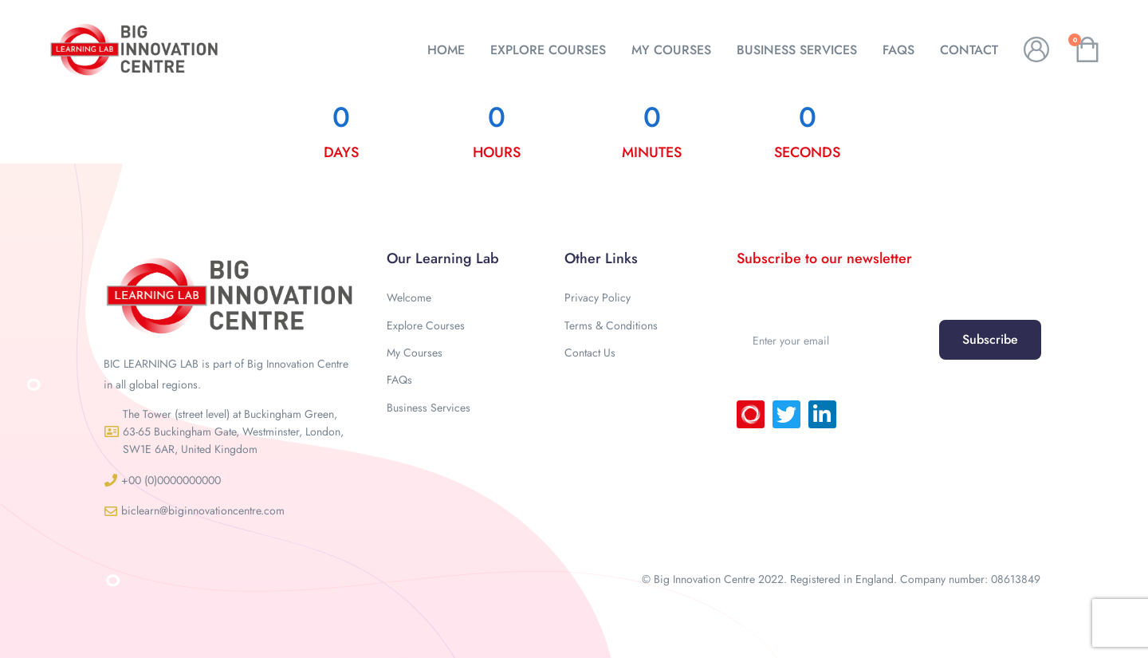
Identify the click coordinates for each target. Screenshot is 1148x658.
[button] (229, 431)
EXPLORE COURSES (548, 50)
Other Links (601, 258)
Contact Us (589, 353)
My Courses (414, 353)
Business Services (428, 408)
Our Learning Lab (443, 258)
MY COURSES (671, 50)
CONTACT (969, 50)
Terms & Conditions (611, 325)
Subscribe (990, 339)
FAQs (898, 50)
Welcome (409, 297)
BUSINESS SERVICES (797, 50)
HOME (446, 50)
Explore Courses (426, 325)
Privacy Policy (597, 297)
